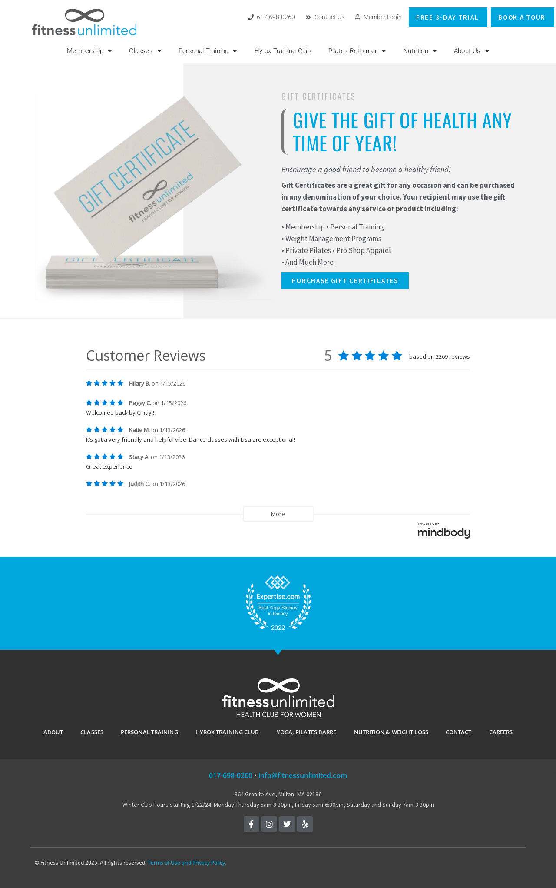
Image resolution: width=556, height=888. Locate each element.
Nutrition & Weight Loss (391, 732)
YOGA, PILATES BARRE (307, 732)
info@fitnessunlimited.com (302, 775)
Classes (145, 51)
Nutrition (420, 51)
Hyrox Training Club (283, 51)
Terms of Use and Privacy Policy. (187, 862)
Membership (89, 51)
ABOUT (53, 732)
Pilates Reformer (357, 51)
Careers (501, 732)
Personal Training (208, 51)
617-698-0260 (230, 775)
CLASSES (91, 732)
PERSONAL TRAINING (149, 732)
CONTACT (459, 732)
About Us (471, 51)
